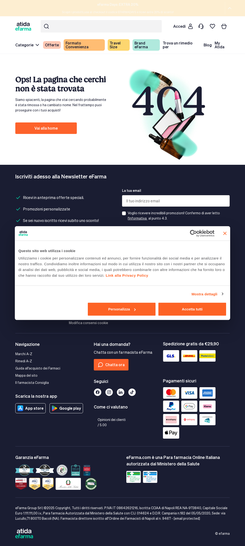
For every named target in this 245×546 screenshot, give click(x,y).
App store (30, 408)
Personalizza (122, 309)
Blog (208, 45)
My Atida (219, 45)
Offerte (52, 45)
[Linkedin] (120, 392)
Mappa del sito (26, 375)
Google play (66, 408)
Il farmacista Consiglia (32, 383)
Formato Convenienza (77, 45)
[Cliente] (182, 26)
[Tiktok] (132, 392)
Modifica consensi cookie (88, 323)
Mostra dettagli (204, 294)
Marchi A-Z (23, 354)
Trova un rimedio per (178, 45)
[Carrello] (224, 26)
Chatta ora (111, 365)
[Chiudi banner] (225, 233)
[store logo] (24, 26)
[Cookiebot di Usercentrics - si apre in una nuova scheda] (193, 233)
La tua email (131, 190)
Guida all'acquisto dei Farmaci (37, 368)
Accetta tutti (192, 309)
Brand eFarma (141, 45)
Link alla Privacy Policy (127, 275)
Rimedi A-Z (23, 361)
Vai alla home (46, 128)
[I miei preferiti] (212, 26)
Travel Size (115, 45)
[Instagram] (109, 392)
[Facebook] (97, 392)
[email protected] (187, 518)
